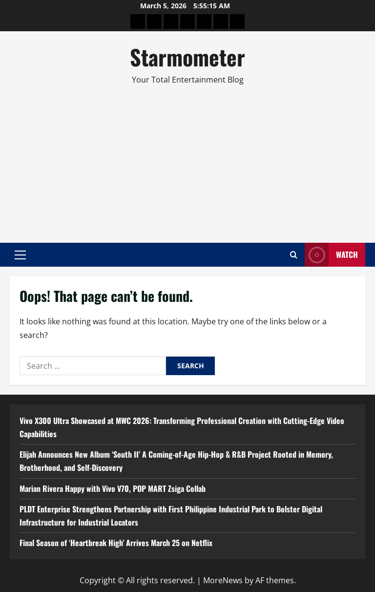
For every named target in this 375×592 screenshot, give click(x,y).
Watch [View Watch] (331, 255)
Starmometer (187, 57)
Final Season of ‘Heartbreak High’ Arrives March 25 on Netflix (116, 543)
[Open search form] (293, 254)
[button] (20, 255)
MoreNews (223, 580)
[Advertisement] (187, 159)
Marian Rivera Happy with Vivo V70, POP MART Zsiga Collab (113, 488)
